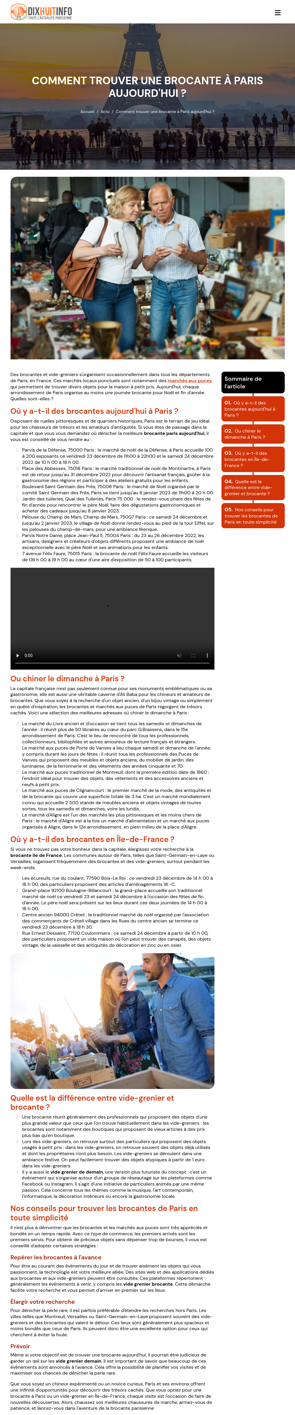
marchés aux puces (190, 381)
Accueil (87, 111)
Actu (104, 111)
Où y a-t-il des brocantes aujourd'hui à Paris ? (250, 409)
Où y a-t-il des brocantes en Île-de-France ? (247, 459)
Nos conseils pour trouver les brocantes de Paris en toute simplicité (251, 516)
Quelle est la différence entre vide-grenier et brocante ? (248, 487)
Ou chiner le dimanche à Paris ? (245, 434)
